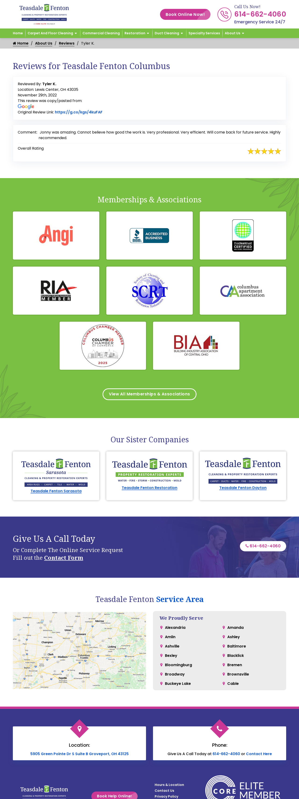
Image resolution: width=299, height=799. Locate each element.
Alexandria (175, 628)
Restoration (135, 33)
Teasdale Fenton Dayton (243, 488)
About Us (232, 33)
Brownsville (238, 675)
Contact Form (63, 558)
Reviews (67, 43)
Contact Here (259, 754)
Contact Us (164, 791)
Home (18, 33)
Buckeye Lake (178, 684)
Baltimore (236, 647)
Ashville (172, 647)
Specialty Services (204, 33)
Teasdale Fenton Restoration (149, 488)
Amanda (235, 628)
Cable (233, 684)
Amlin (170, 637)
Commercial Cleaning (101, 33)
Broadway (175, 675)
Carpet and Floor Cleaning (50, 33)
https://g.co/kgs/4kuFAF (79, 112)
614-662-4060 (260, 14)
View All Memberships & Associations (149, 395)
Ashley (233, 637)
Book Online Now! (188, 14)
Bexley (171, 656)
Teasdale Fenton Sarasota (56, 491)
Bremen (234, 665)
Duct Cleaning (167, 33)
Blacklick (235, 656)
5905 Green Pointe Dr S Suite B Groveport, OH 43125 (79, 754)
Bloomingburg (178, 665)
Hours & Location (169, 785)
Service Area (180, 600)
